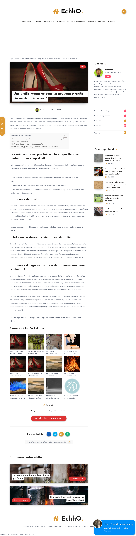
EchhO (68, 11)
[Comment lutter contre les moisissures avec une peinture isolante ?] (98, 171)
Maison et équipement (76, 21)
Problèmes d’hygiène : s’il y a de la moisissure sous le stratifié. (36, 147)
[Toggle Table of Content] (64, 136)
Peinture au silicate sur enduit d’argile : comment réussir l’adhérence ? (115, 185)
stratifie (63, 411)
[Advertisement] (68, 41)
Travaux (38, 21)
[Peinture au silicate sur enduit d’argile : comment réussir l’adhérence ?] (98, 185)
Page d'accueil (15, 59)
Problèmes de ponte (20, 141)
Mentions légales (88, 526)
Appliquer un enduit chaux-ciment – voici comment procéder (113, 158)
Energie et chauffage (96, 21)
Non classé (98, 121)
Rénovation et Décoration (54, 21)
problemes (56, 411)
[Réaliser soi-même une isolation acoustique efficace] (98, 198)
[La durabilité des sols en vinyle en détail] (98, 211)
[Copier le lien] (49, 442)
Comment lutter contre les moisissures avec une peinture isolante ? (115, 171)
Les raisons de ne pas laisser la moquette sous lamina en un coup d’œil (39, 139)
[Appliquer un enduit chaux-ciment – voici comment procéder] (98, 158)
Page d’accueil (26, 21)
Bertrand (109, 70)
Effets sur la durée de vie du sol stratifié (27, 144)
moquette (47, 411)
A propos (111, 21)
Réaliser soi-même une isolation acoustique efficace (114, 198)
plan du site (75, 526)
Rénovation (25, 59)
